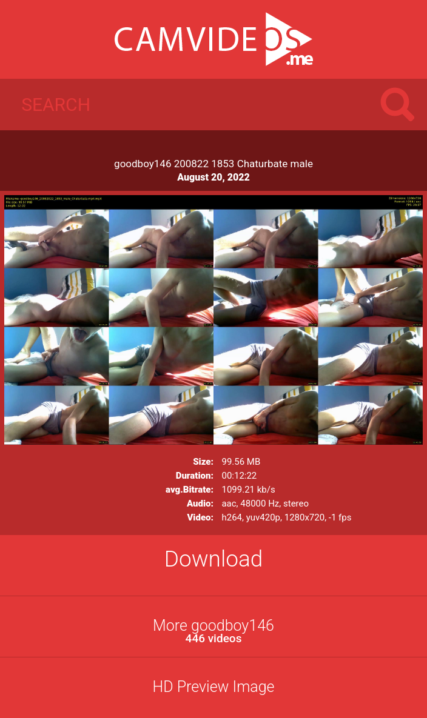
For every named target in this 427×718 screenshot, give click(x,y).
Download (213, 559)
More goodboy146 (213, 631)
